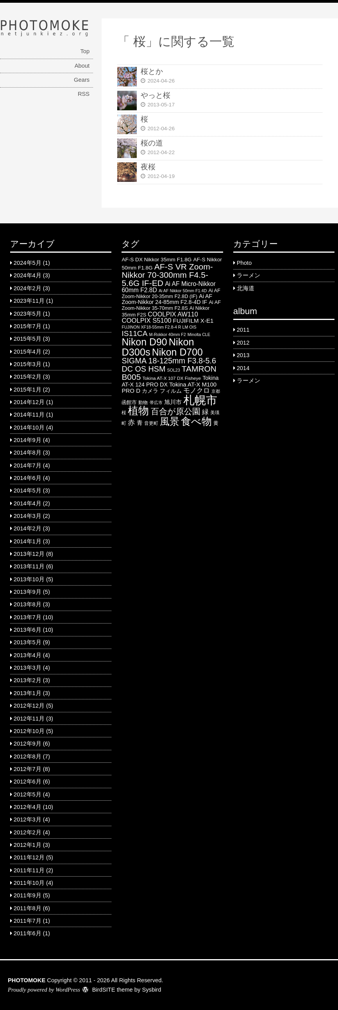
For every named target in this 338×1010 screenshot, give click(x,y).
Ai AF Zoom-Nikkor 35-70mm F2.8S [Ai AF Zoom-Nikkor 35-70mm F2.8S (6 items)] (171, 305)
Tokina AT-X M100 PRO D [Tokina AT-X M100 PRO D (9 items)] (169, 387)
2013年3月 (27, 668)
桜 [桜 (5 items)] (124, 412)
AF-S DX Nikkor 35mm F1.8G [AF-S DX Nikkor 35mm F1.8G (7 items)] (156, 259)
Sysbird (151, 990)
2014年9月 (27, 440)
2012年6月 (27, 781)
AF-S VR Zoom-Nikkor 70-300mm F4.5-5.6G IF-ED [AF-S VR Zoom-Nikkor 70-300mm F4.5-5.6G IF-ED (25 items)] (167, 275)
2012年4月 (27, 807)
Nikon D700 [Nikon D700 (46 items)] (177, 352)
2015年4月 (27, 352)
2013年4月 (27, 655)
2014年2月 (27, 528)
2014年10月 (29, 427)
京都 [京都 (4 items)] (215, 391)
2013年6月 (27, 630)
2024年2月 (27, 288)
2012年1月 (27, 845)
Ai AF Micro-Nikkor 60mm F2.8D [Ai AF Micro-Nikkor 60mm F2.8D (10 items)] (168, 286)
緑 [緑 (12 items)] (205, 412)
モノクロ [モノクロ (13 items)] (196, 390)
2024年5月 (27, 263)
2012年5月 (27, 794)
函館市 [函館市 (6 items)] (129, 402)
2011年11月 (29, 870)
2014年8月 (27, 452)
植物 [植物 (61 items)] (138, 411)
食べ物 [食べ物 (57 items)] (196, 421)
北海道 (245, 288)
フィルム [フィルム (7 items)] (171, 391)
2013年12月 (29, 554)
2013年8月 (27, 604)
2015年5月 (27, 339)
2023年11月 (29, 301)
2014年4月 (27, 503)
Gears (81, 80)
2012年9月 (27, 743)
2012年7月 (27, 769)
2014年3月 (27, 516)
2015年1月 (27, 389)
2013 (243, 355)
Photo (244, 263)
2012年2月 (27, 832)
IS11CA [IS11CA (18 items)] (134, 333)
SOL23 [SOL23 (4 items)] (173, 370)
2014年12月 (29, 402)
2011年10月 (29, 883)
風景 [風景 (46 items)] (169, 421)
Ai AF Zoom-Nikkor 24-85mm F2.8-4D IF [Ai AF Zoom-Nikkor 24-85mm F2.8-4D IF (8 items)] (167, 299)
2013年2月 (27, 680)
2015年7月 (27, 326)
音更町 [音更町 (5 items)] (151, 423)
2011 (243, 330)
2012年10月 (29, 731)
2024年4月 (27, 275)
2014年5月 (27, 490)
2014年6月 (27, 478)
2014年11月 (29, 415)
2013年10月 (29, 579)
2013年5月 (27, 642)
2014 (243, 368)
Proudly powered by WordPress (44, 990)
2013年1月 (27, 693)
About (82, 66)
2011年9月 (27, 895)
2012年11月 (29, 718)
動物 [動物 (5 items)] (143, 402)
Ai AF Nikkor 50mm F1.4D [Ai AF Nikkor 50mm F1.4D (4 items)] (183, 290)
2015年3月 (27, 364)
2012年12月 (29, 706)
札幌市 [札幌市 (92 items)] (200, 400)
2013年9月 (27, 592)
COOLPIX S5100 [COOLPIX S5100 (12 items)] (146, 320)
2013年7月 (27, 617)
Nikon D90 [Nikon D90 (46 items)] (144, 341)
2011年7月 (27, 921)
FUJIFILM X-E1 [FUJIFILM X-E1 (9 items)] (193, 320)
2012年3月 (27, 819)
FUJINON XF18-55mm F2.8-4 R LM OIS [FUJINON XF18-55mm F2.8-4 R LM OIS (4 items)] (159, 327)
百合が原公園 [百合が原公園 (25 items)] (175, 411)
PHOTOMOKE (26, 980)
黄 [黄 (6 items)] (215, 423)
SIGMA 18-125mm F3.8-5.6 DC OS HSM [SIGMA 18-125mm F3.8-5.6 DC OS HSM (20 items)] (169, 364)
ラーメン (248, 275)
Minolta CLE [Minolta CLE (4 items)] (199, 334)
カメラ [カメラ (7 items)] (150, 391)
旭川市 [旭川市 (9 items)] (173, 402)
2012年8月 (27, 756)
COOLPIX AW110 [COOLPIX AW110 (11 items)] (173, 314)
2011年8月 (27, 908)
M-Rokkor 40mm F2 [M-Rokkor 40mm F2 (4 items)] (167, 334)
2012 (243, 343)
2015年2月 (27, 377)
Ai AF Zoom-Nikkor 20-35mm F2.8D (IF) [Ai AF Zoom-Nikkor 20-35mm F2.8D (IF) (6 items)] (171, 293)
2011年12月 (29, 857)
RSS (83, 94)
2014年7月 (27, 465)
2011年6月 (27, 933)
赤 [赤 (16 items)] (131, 422)
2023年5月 (27, 314)
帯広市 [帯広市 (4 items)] (156, 402)
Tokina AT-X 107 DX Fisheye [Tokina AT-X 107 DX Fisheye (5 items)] (171, 378)
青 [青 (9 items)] (140, 422)
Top (84, 51)
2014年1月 (27, 541)
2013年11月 (29, 566)
